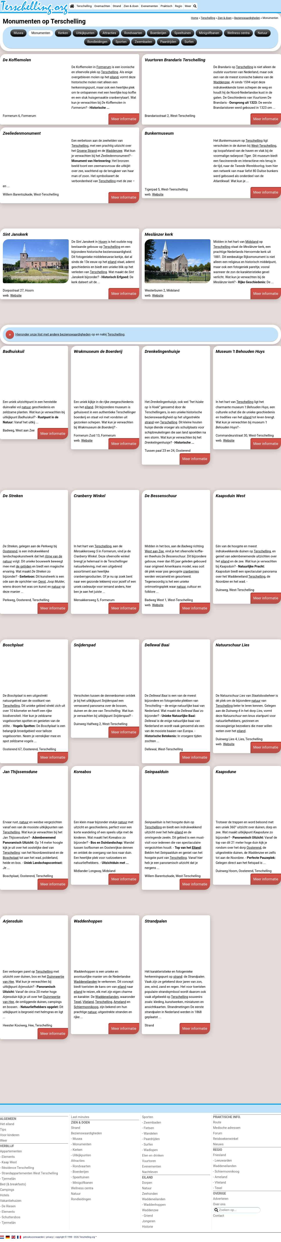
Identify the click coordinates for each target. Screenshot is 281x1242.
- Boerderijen (80, 1172)
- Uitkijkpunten (81, 1155)
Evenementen (149, 6)
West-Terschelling (263, 146)
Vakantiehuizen (11, 1201)
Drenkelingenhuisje (162, 351)
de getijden (23, 566)
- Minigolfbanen (82, 1183)
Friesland (219, 1155)
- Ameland (220, 1177)
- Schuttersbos (10, 1217)
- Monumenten (81, 1144)
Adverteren (221, 1199)
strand (149, 422)
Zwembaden (143, 42)
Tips (3, 1129)
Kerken (63, 33)
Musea (18, 33)
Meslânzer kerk (159, 234)
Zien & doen (131, 6)
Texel (77, 1002)
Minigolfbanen (209, 33)
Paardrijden (168, 42)
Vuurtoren (149, 1161)
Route (217, 1122)
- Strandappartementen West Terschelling (29, 1173)
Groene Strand (87, 151)
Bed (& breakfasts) (13, 1184)
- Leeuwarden (222, 1160)
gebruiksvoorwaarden (33, 1237)
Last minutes (80, 1117)
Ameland (119, 1002)
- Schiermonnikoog (226, 1171)
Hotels (4, 1195)
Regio (178, 6)
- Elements (7, 1157)
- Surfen (147, 1144)
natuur (26, 407)
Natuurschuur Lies (232, 644)
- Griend (147, 1216)
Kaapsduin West (230, 495)
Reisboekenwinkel (225, 1139)
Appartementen (11, 1151)
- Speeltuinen (80, 1177)
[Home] (72, 6)
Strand (117, 6)
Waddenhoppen (88, 921)
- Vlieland (219, 1182)
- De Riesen (8, 1206)
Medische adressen (227, 1128)
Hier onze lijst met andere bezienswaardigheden (53, 334)
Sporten (120, 42)
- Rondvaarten (81, 1166)
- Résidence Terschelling (17, 1168)
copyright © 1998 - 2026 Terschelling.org (75, 1237)
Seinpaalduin (156, 771)
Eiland (196, 848)
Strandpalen (156, 921)
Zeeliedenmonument (22, 133)
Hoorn (103, 242)
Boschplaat (13, 644)
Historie (147, 1227)
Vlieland (88, 1002)
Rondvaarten (133, 33)
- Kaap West (8, 1162)
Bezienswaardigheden (86, 1133)
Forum (217, 1133)
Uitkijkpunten (85, 33)
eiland (114, 77)
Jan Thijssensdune (20, 771)
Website (158, 194)
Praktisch (166, 6)
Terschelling (84, 6)
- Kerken (77, 1150)
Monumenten (40, 33)
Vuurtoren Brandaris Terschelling (175, 59)
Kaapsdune (226, 771)
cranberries (191, 571)
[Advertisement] (131, 216)
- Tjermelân (8, 1179)
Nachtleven (150, 1172)
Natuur (262, 33)
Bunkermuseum (159, 133)
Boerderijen (158, 33)
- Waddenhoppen (154, 1205)
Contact (218, 1216)
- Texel (217, 1188)
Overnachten (102, 6)
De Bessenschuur (161, 495)
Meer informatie (123, 119)
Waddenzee (221, 82)
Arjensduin (13, 921)
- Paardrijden (151, 1139)
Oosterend (10, 551)
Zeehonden (150, 1194)
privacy (49, 1237)
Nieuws (218, 1144)
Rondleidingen (97, 42)
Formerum (103, 67)
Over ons (219, 1204)
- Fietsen (148, 1128)
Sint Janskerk (15, 234)
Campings (7, 1190)
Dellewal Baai (157, 644)
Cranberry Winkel (89, 495)
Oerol (42, 582)
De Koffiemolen (17, 59)
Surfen (189, 42)
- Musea (76, 1139)
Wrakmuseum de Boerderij (98, 351)
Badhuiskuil (13, 351)
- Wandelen (150, 1133)
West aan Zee (154, 551)
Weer (188, 6)
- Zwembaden (151, 1122)
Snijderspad (84, 644)
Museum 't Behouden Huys (240, 351)
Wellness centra (238, 33)
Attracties (109, 33)
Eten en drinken (153, 1155)
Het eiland (7, 1124)
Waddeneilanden (85, 982)
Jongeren (148, 1221)
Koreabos (82, 771)
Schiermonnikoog (86, 1007)
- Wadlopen (150, 1150)
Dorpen (147, 1183)
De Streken (13, 495)
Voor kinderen (10, 1135)
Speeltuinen (182, 33)
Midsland (251, 242)
